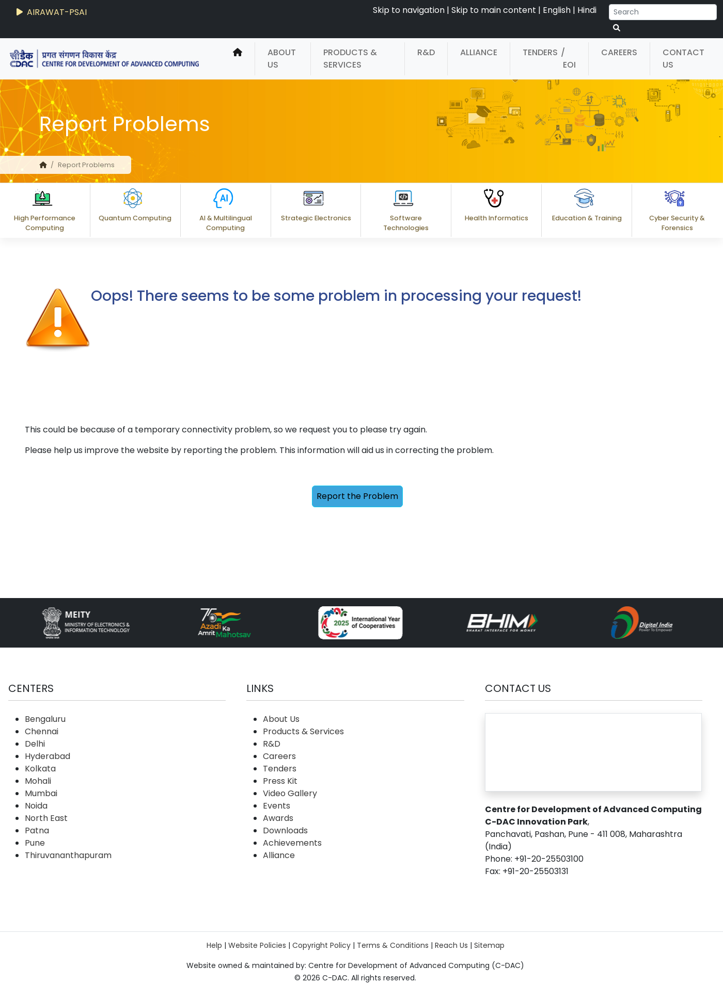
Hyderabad (47, 756)
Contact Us (683, 58)
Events (276, 806)
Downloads (285, 830)
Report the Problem (357, 496)
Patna (37, 830)
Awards (278, 818)
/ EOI (568, 58)
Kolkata (40, 769)
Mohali (38, 781)
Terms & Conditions (393, 945)
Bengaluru (45, 719)
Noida (36, 806)
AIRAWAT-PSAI (50, 12)
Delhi (35, 744)
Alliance (478, 52)
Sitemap (489, 945)
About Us (282, 58)
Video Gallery (290, 793)
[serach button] (616, 28)
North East (46, 818)
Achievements (292, 843)
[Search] (663, 12)
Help (214, 945)
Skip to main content (493, 10)
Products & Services (350, 58)
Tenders (540, 52)
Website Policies (257, 945)
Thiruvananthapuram (68, 855)
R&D (426, 52)
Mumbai (41, 793)
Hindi (586, 10)
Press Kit (280, 781)
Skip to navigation (409, 10)
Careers (619, 52)
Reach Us (451, 945)
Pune (35, 843)
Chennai (41, 731)
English (557, 10)
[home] (238, 58)
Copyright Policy (321, 945)
